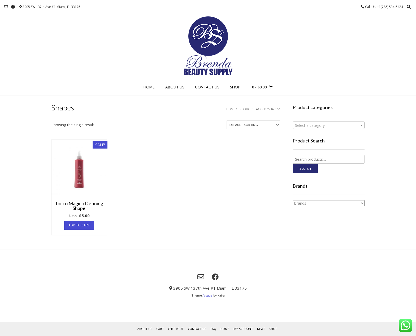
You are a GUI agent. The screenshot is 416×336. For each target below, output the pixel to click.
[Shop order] (253, 124)
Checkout (176, 329)
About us (174, 87)
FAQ (213, 329)
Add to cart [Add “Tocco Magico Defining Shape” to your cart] (79, 225)
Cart (160, 329)
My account (243, 329)
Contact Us (207, 87)
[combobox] (329, 125)
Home (149, 87)
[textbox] (328, 125)
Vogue (208, 295)
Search (305, 168)
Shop (235, 87)
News (261, 329)
